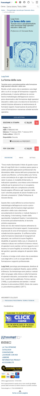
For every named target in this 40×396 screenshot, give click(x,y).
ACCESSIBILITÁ (8, 362)
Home (3, 10)
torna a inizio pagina (20, 393)
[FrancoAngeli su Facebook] (2, 343)
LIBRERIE (5, 357)
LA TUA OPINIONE (9, 347)
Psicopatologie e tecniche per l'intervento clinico (20, 10)
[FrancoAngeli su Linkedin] (5, 343)
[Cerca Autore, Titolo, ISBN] (21, 6)
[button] (15, 2)
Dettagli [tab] (32, 157)
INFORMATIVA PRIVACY (11, 360)
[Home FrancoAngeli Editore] (7, 2)
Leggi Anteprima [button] (19, 117)
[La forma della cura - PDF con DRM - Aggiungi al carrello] (36, 148)
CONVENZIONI (7, 352)
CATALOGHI (6, 350)
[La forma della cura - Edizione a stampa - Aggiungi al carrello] (36, 123)
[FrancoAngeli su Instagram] (7, 343)
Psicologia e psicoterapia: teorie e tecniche (19, 300)
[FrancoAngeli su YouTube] (10, 343)
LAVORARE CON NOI (10, 355)
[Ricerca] (38, 6)
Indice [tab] (21, 157)
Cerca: (3, 7)
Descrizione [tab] (8, 157)
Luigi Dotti (5, 77)
